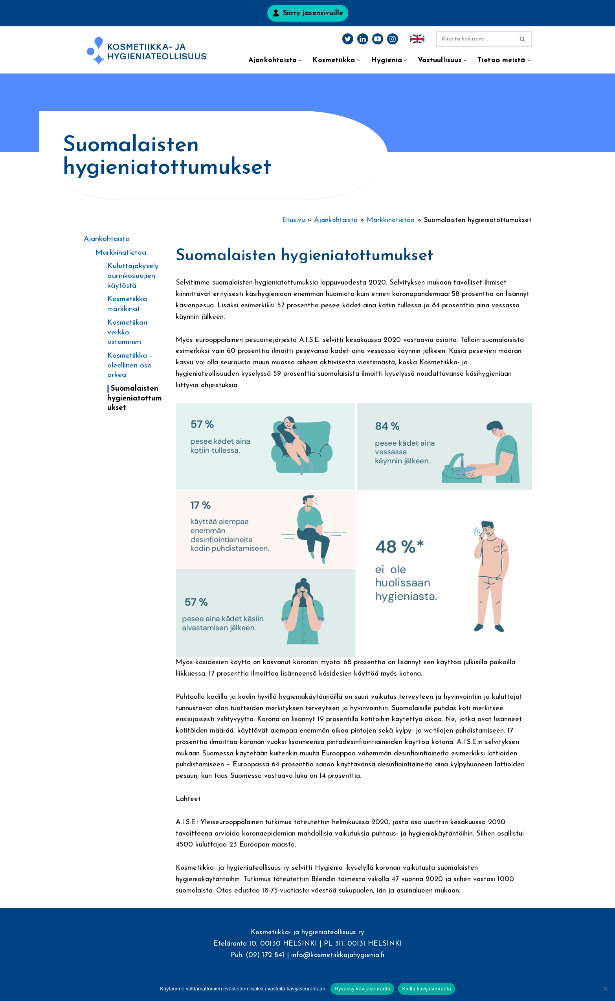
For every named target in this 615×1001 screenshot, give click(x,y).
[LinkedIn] (362, 38)
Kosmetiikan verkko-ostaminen (127, 332)
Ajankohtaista (107, 239)
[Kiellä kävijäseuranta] (605, 989)
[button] (300, 60)
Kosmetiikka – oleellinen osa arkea (130, 365)
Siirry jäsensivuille (313, 13)
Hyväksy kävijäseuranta (362, 989)
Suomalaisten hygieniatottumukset (134, 398)
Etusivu (293, 220)
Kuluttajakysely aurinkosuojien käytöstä (133, 276)
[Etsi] (475, 39)
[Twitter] (347, 38)
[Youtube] (377, 38)
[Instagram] (392, 38)
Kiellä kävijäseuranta (426, 989)
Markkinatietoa (120, 253)
